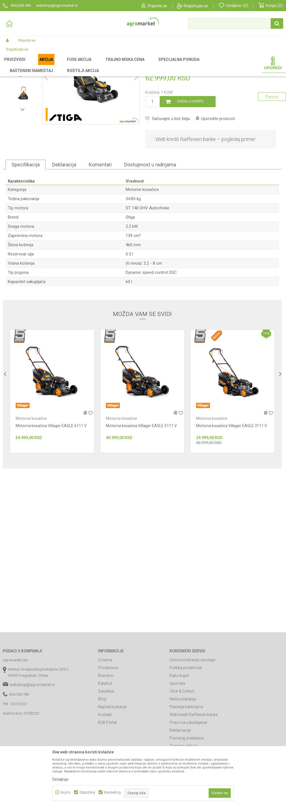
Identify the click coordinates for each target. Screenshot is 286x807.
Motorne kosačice (126, 65)
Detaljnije (60, 779)
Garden (49, 65)
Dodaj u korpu (190, 160)
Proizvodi (32, 65)
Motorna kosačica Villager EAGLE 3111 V (231, 484)
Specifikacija (25, 223)
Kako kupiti (179, 734)
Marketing (112, 792)
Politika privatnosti (186, 726)
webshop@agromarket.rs (32, 743)
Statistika (87, 792)
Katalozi (105, 741)
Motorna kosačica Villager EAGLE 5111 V (141, 484)
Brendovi (106, 734)
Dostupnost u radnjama (150, 223)
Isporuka (177, 741)
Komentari (100, 223)
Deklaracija (64, 223)
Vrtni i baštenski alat (74, 65)
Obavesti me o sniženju (258, 133)
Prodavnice (108, 726)
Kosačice (101, 65)
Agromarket (12, 65)
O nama (105, 718)
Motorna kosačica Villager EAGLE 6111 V (51, 484)
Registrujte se (196, 6)
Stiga (130, 275)
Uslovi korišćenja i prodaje (192, 718)
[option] (22, 105)
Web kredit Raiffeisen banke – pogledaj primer (206, 197)
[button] (235, 23)
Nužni (65, 792)
